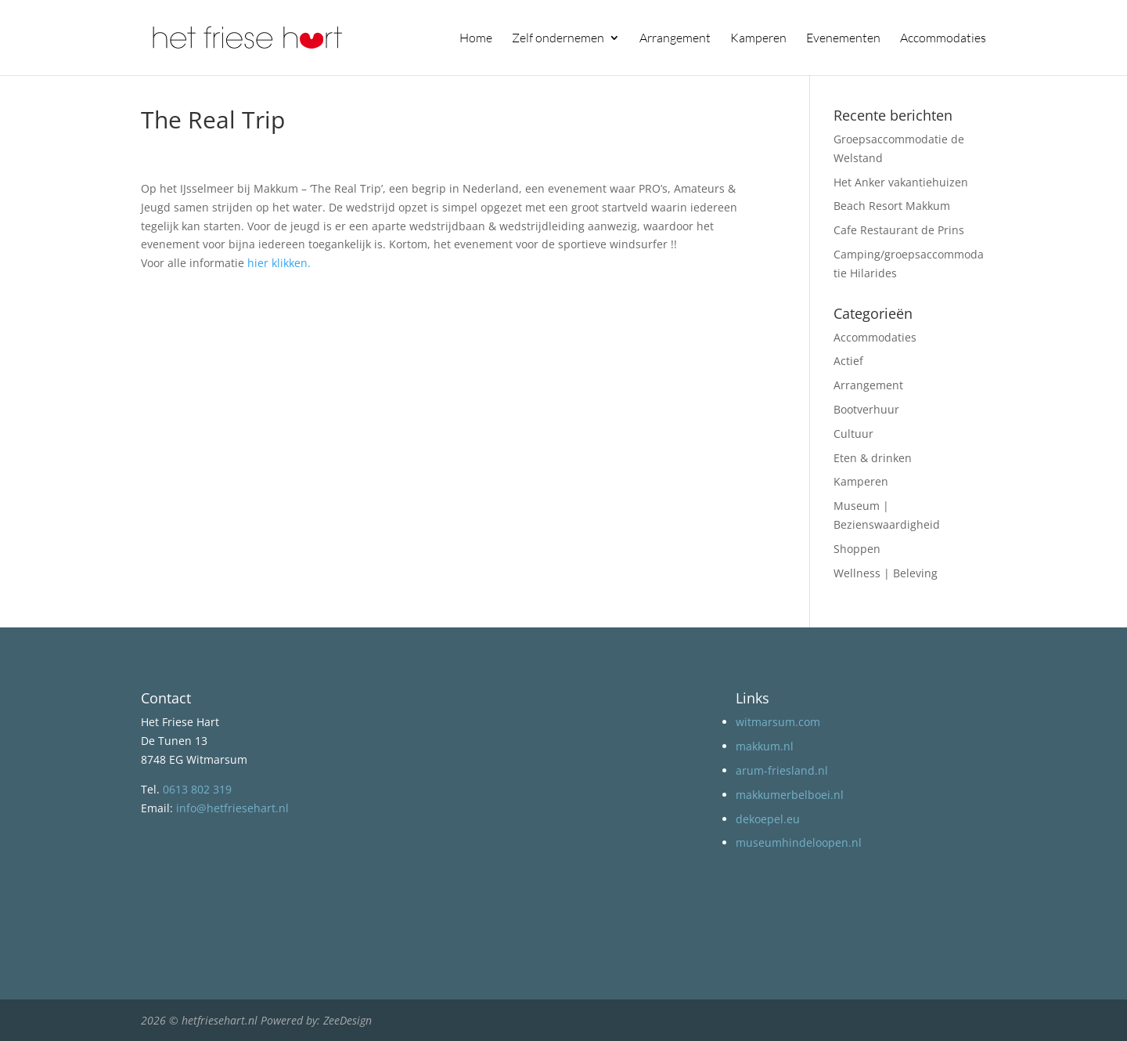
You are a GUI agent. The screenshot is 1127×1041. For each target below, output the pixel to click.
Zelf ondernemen (558, 38)
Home (475, 38)
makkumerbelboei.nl (790, 794)
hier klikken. (279, 262)
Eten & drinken (873, 457)
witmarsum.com (778, 721)
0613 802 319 (197, 789)
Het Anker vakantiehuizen (901, 182)
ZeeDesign (347, 1020)
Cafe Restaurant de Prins (899, 229)
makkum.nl (765, 746)
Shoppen (857, 548)
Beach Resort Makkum (892, 205)
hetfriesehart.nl (219, 1020)
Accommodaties (943, 38)
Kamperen (758, 38)
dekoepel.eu (768, 818)
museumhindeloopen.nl (799, 842)
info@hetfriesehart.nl (232, 808)
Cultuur (853, 433)
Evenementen (843, 38)
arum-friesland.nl (782, 770)
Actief (848, 360)
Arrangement (675, 38)
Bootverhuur (866, 409)
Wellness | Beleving (886, 573)
